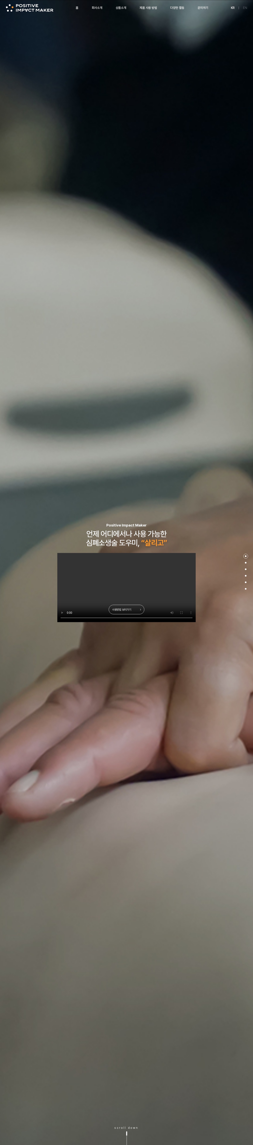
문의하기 (203, 8)
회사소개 (97, 8)
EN (245, 8)
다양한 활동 (177, 8)
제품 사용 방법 (148, 8)
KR (233, 8)
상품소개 (121, 8)
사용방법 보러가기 (126, 609)
